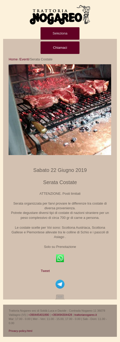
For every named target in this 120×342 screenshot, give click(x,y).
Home (13, 59)
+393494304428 (61, 314)
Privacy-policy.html (20, 330)
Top (60, 297)
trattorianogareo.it (86, 314)
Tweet (45, 271)
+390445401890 (38, 314)
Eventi (24, 59)
